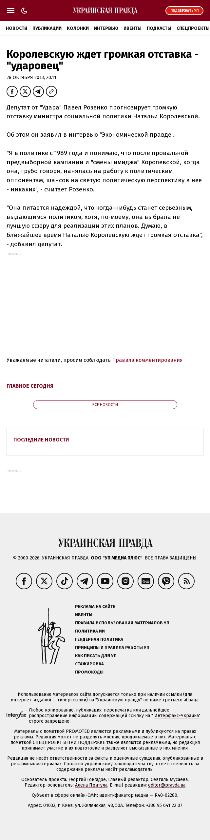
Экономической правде (136, 134)
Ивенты (133, 28)
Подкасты (159, 28)
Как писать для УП (96, 655)
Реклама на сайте (95, 606)
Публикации (47, 28)
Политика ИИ (90, 631)
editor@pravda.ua (166, 785)
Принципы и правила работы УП (112, 647)
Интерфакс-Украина (176, 715)
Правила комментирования (147, 360)
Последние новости (41, 440)
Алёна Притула (91, 785)
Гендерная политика (99, 639)
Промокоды (89, 672)
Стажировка (89, 663)
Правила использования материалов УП (122, 622)
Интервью (106, 28)
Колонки (78, 28)
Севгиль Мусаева (169, 779)
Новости (16, 28)
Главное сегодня (30, 386)
